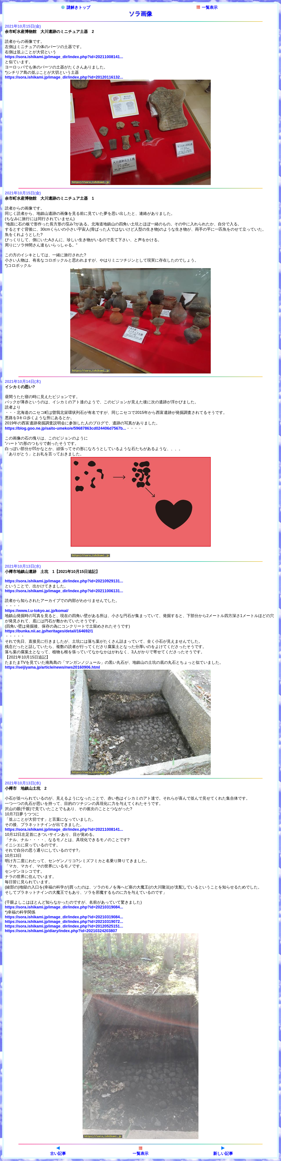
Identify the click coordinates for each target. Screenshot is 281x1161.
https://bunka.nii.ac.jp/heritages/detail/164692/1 (49, 631)
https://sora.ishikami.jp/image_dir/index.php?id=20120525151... (64, 926)
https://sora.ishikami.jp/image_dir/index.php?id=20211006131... (64, 591)
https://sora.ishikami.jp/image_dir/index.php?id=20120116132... (64, 77)
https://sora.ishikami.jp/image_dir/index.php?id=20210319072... (64, 921)
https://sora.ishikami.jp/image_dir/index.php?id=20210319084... (64, 907)
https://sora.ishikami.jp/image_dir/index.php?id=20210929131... (64, 581)
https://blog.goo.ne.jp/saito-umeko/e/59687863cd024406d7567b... (65, 428)
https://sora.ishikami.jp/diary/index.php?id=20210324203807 (61, 931)
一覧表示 (207, 7)
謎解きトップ (75, 7)
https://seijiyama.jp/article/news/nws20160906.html (52, 667)
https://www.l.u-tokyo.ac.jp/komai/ (36, 610)
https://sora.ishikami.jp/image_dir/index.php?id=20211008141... (64, 57)
